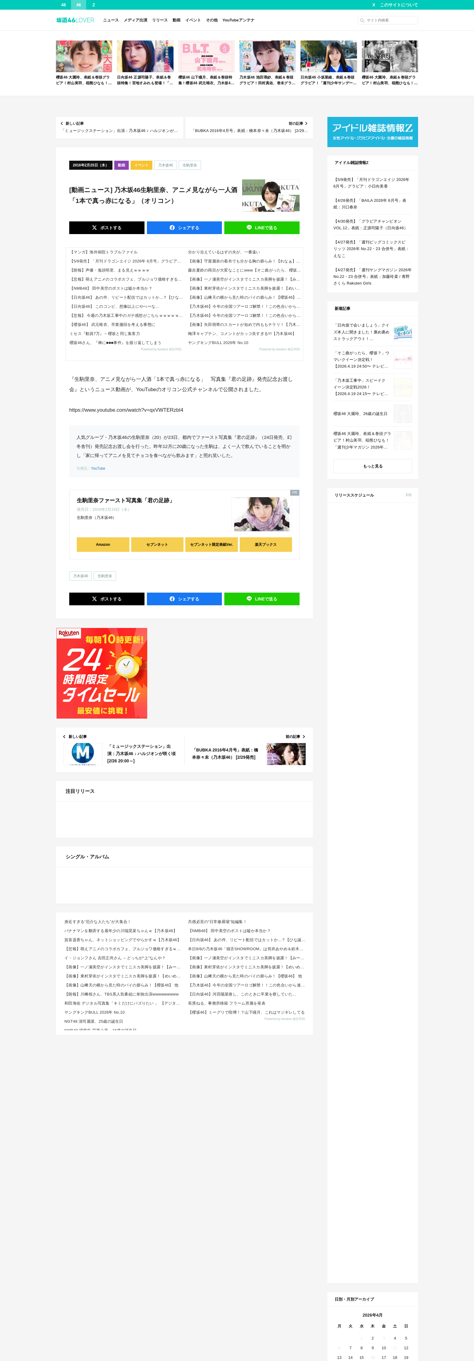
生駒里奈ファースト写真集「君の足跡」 (126, 500)
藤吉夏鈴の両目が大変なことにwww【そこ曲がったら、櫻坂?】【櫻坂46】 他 (245, 270)
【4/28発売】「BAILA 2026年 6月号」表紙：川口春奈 (370, 203)
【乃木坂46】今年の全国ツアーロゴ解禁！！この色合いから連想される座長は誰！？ (245, 306)
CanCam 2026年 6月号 (387, 755)
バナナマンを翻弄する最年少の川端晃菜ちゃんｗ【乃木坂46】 (120, 1173)
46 (78, 4)
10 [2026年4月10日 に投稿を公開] (384, 951)
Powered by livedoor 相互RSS (161, 349)
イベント (193, 20)
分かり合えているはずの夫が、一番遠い (224, 252)
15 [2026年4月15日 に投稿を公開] (361, 960)
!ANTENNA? (249, 1336)
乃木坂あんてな (161, 1316)
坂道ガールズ (341, 1355)
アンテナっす (250, 1326)
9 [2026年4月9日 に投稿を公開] (373, 951)
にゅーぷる (339, 1336)
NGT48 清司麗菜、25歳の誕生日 (93, 1264)
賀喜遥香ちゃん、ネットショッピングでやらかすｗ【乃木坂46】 (122, 1182)
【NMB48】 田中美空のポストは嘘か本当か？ (111, 288)
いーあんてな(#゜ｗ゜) (76, 1336)
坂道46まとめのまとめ (76, 1355)
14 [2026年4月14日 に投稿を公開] (350, 960)
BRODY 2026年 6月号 (386, 733)
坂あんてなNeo (343, 1316)
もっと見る (373, 466)
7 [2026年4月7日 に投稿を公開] (350, 951)
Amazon (103, 544)
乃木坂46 (165, 165)
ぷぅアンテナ (341, 1345)
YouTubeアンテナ (238, 20)
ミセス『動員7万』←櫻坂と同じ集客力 (105, 333)
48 (63, 4)
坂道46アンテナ (161, 1355)
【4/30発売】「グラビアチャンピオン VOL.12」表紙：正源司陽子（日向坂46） (370, 224)
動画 (176, 20)
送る (266, 227)
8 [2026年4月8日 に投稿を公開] (361, 951)
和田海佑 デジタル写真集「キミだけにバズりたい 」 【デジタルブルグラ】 (124, 1246)
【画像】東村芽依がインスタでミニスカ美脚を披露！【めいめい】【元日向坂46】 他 (245, 288)
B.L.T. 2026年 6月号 (384, 792)
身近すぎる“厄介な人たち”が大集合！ (97, 1164)
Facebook (372, 1053)
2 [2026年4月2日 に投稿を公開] (373, 941)
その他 (212, 20)
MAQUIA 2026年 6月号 (387, 674)
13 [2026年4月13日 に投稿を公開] (339, 960)
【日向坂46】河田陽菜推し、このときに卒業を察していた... (242, 1237)
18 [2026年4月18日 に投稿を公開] (395, 960)
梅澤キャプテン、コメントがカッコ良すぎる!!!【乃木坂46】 (242, 333)
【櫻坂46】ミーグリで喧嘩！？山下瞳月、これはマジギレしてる (246, 1255)
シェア (188, 227)
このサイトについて (399, 4)
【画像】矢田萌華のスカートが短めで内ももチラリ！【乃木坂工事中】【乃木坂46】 (245, 324)
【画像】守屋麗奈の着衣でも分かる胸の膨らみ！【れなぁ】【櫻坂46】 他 (245, 261)
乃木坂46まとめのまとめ (77, 1316)
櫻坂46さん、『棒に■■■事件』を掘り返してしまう (116, 342)
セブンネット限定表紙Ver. (211, 544)
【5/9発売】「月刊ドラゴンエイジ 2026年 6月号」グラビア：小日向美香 (127, 261)
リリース (160, 20)
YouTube (98, 468)
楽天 (401, 839)
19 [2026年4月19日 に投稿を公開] (406, 960)
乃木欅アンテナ (343, 1326)
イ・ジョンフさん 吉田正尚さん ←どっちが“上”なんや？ (115, 1201)
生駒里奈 (190, 165)
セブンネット (157, 544)
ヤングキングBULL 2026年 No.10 (218, 342)
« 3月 (352, 997)
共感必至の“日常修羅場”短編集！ (217, 1164)
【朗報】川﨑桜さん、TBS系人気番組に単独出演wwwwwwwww (121, 1237)
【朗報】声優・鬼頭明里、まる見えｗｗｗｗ (110, 270)
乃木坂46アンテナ (72, 1345)
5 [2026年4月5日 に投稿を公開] (406, 941)
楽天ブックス (266, 544)
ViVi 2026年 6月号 (383, 711)
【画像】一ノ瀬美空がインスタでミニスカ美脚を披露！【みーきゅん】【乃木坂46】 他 (245, 279)
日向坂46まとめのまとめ (169, 1345)
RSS (395, 1053)
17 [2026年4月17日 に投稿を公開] (384, 960)
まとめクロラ (159, 1336)
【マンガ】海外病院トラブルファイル (104, 252)
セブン (402, 530)
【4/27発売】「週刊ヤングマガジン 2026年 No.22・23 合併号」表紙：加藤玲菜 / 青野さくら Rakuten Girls (372, 276)
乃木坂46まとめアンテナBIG (263, 1316)
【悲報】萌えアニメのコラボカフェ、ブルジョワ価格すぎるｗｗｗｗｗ (127, 279)
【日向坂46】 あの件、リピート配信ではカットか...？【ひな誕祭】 (127, 297)
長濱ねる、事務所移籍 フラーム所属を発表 (226, 1246)
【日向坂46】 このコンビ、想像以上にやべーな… (114, 306)
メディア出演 (135, 20)
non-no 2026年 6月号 (385, 557)
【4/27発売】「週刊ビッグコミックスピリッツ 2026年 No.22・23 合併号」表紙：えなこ (371, 249)
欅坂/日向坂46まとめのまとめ (264, 1345)
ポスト (110, 227)
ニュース (111, 20)
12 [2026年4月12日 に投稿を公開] (406, 951)
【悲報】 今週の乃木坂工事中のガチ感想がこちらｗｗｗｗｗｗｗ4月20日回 (127, 315)
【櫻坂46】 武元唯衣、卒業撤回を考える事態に (112, 324)
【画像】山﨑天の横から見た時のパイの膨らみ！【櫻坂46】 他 (245, 297)
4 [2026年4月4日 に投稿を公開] (395, 941)
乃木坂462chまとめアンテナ (172, 1326)
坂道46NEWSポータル (258, 1355)
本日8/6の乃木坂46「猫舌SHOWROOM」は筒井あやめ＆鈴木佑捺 (247, 1191)
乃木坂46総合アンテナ (76, 1326)
